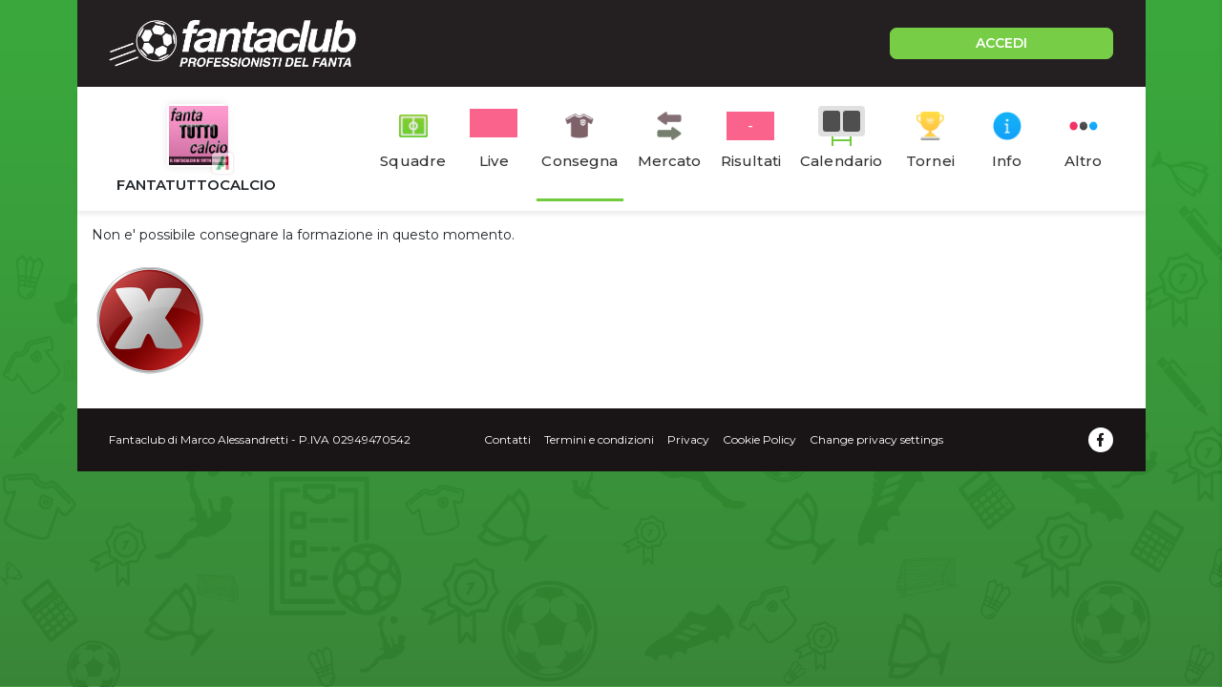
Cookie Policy (759, 439)
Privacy (688, 439)
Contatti (507, 439)
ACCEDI (1001, 43)
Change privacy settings (876, 439)
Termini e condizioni (599, 439)
